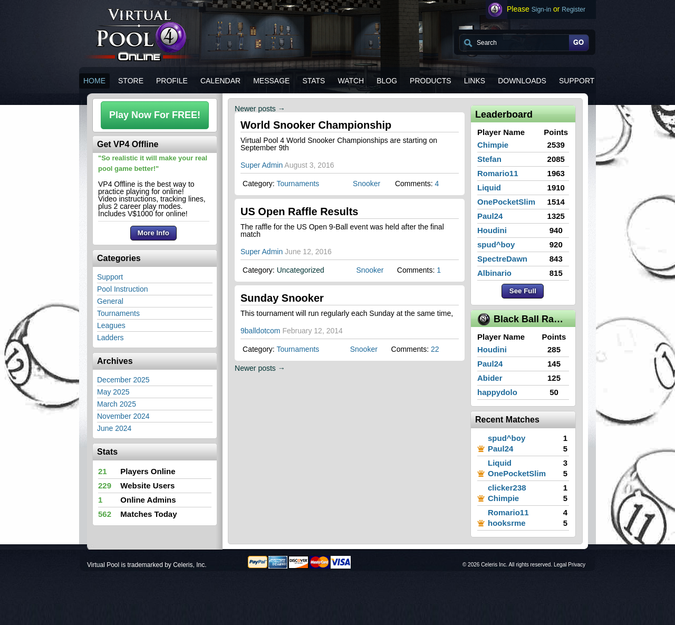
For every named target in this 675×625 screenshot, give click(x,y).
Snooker (366, 183)
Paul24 (490, 215)
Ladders (110, 337)
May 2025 (113, 392)
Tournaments (118, 313)
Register (573, 9)
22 (435, 349)
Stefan (489, 159)
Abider (490, 377)
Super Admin (261, 165)
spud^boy (496, 244)
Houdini (492, 230)
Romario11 (497, 173)
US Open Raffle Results (299, 211)
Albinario (494, 272)
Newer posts (260, 108)
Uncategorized (300, 270)
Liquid (489, 187)
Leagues (111, 325)
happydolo (497, 392)
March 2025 (116, 404)
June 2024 (114, 428)
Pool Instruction (122, 289)
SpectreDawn (502, 258)
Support (110, 277)
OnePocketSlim (506, 201)
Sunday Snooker (282, 298)
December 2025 (123, 380)
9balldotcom (260, 330)
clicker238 (507, 487)
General (110, 301)
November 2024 (123, 416)
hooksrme (507, 522)
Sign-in (541, 9)
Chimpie (492, 144)
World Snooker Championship (315, 125)
